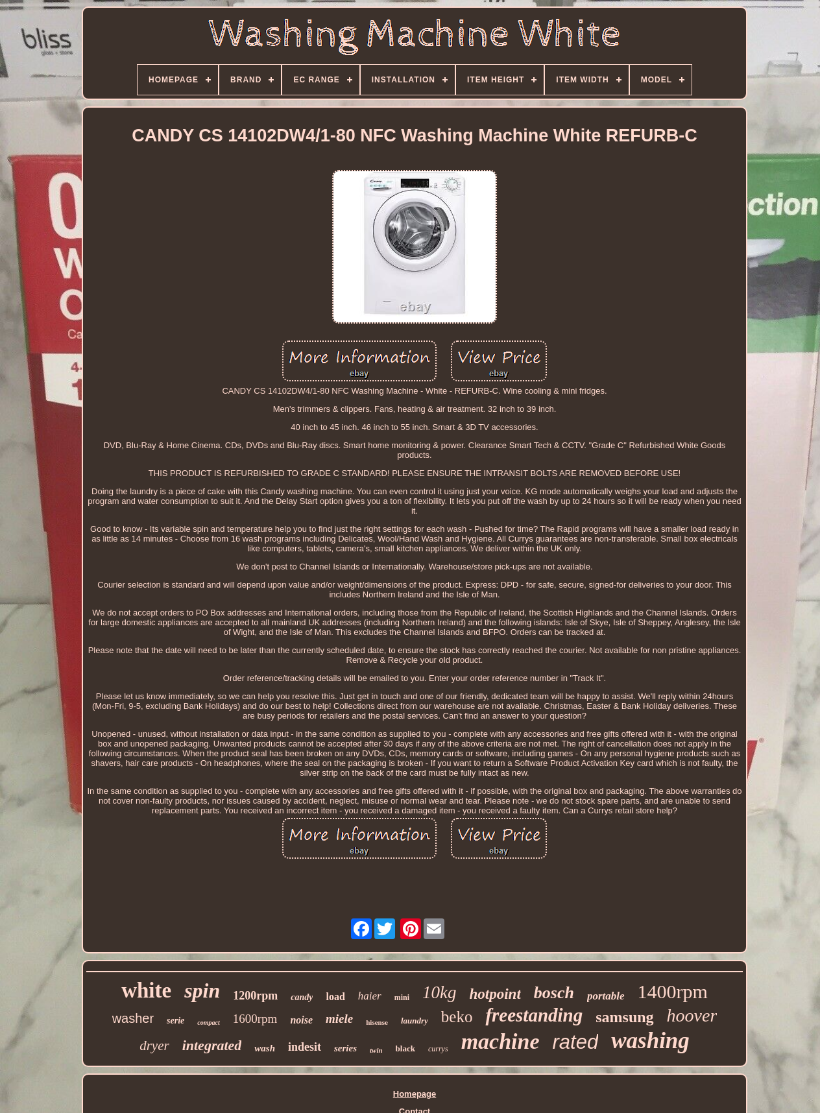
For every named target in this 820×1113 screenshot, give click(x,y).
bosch (554, 992)
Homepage (414, 1094)
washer (133, 1018)
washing (650, 1040)
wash (264, 1048)
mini (401, 997)
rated (576, 1042)
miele (339, 1018)
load (335, 996)
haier (369, 996)
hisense (377, 1022)
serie (175, 1020)
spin (202, 990)
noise (301, 1019)
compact (208, 1022)
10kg (439, 992)
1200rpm (255, 995)
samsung (624, 1017)
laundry (414, 1020)
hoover (692, 1015)
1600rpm (255, 1018)
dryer (154, 1045)
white (146, 990)
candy (302, 997)
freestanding (534, 1015)
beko (457, 1016)
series (345, 1048)
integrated (212, 1045)
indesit (304, 1046)
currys (438, 1048)
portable (606, 996)
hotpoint (495, 994)
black (405, 1048)
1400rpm (673, 991)
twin (376, 1050)
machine (500, 1041)
